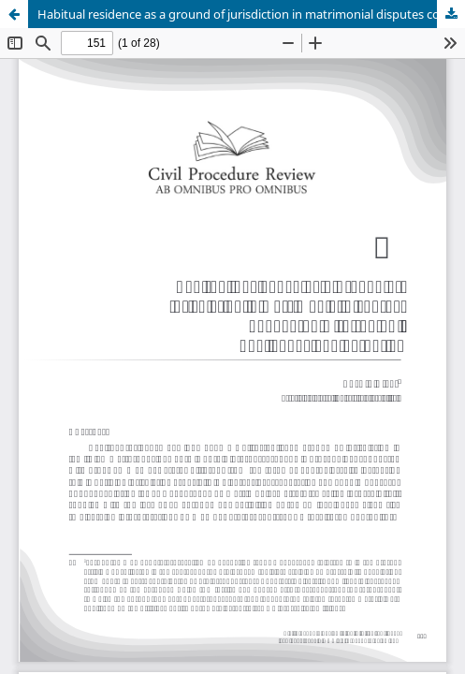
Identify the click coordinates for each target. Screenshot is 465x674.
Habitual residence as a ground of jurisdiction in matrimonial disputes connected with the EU (251, 14)
